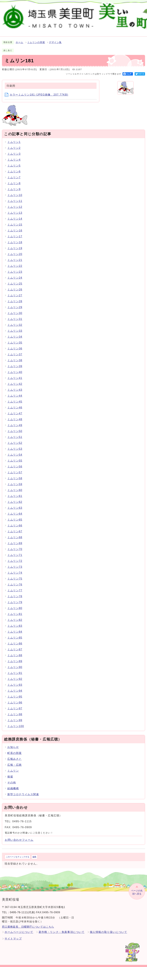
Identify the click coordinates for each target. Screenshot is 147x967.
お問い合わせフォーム (19, 836)
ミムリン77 (14, 586)
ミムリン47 (14, 409)
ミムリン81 (14, 610)
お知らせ (13, 743)
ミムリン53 (14, 445)
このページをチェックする (17, 853)
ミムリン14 (14, 214)
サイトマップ (13, 934)
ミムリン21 (14, 256)
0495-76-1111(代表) (22, 908)
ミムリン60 (14, 486)
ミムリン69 (14, 539)
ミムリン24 (14, 273)
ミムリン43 (14, 386)
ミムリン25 (14, 279)
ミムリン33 (14, 327)
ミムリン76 (14, 580)
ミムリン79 (14, 598)
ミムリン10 (14, 191)
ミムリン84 (14, 627)
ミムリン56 (14, 462)
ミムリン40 (14, 368)
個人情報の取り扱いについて (108, 928)
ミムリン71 (14, 551)
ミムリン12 (14, 203)
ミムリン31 (14, 315)
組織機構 (13, 784)
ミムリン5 (14, 161)
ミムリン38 (14, 356)
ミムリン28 (14, 297)
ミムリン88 (14, 651)
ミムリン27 (14, 291)
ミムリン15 (14, 220)
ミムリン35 (14, 338)
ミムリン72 (14, 557)
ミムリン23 (14, 267)
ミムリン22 (14, 262)
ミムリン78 (14, 592)
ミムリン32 (14, 321)
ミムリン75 (14, 574)
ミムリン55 (14, 456)
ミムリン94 (14, 686)
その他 (11, 778)
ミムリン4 (14, 155)
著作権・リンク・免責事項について (62, 928)
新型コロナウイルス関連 (23, 790)
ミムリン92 (14, 675)
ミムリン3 (14, 149)
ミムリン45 (14, 397)
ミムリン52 (14, 439)
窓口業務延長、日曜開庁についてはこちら (28, 923)
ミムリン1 (14, 138)
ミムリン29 (14, 303)
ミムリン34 (14, 332)
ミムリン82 (14, 616)
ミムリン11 (14, 197)
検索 (69, 9)
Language (137, 9)
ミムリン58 (14, 474)
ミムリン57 (14, 468)
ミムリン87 (14, 645)
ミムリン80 (14, 604)
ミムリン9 (14, 185)
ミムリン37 (14, 350)
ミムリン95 (14, 692)
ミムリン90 (14, 663)
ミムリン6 (14, 167)
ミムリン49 (14, 421)
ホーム (19, 38)
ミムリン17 (14, 232)
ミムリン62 (14, 498)
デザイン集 (55, 38)
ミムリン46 (14, 403)
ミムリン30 (14, 309)
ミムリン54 (14, 450)
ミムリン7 (14, 173)
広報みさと (14, 755)
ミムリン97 (14, 704)
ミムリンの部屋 (36, 38)
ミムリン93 (14, 681)
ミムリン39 (14, 362)
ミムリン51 (14, 433)
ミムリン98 (14, 710)
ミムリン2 (14, 144)
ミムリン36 (14, 344)
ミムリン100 (15, 722)
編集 (34, 853)
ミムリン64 (14, 509)
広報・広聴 (14, 761)
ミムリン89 (14, 657)
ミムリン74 (14, 568)
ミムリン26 (14, 285)
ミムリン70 (14, 545)
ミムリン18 (14, 238)
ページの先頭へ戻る (137, 888)
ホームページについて (19, 928)
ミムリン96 (14, 698)
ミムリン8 (14, 179)
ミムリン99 (14, 716)
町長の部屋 (14, 749)
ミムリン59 (14, 480)
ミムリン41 (14, 374)
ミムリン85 (14, 633)
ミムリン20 (14, 250)
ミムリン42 (14, 380)
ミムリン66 (14, 521)
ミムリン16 (14, 226)
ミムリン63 (14, 504)
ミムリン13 (14, 208)
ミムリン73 (14, 563)
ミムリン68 (14, 533)
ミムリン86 (14, 639)
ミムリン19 (14, 244)
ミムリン (13, 767)
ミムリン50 (14, 427)
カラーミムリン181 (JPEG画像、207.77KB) (36, 90)
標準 (94, 9)
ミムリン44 (14, 391)
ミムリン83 (14, 622)
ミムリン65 (14, 515)
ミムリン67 (14, 527)
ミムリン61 (14, 492)
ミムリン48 (14, 415)
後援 (10, 772)
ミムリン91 (14, 669)
